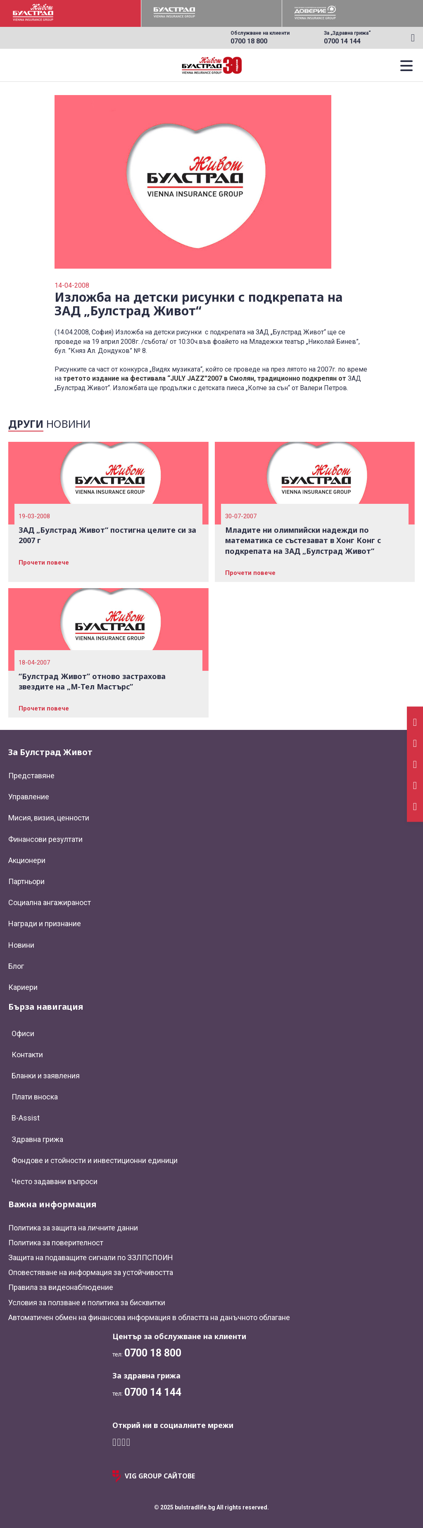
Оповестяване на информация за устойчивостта (90, 1272)
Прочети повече (44, 562)
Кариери (23, 987)
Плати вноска (35, 1096)
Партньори (26, 881)
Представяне (31, 775)
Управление (28, 796)
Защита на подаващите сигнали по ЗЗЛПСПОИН (90, 1257)
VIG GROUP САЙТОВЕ (153, 1476)
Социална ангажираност (49, 902)
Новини (21, 945)
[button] (406, 65)
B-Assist (26, 1117)
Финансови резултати (45, 839)
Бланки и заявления (46, 1075)
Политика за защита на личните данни (73, 1227)
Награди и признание (44, 923)
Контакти (27, 1054)
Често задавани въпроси (54, 1181)
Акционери (26, 860)
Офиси (23, 1033)
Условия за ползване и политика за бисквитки (86, 1302)
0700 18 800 (249, 41)
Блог (16, 966)
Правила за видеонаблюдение (60, 1287)
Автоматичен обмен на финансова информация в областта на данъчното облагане (149, 1317)
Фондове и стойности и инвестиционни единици (95, 1160)
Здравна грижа (37, 1139)
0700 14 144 (342, 41)
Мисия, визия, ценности (48, 817)
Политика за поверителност (55, 1242)
